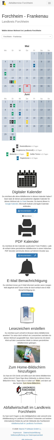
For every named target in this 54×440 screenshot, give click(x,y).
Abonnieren (27, 216)
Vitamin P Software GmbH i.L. (30, 429)
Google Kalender (11, 204)
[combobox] (27, 36)
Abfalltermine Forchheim (16, 3)
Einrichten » (27, 295)
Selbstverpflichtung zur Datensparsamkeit (27, 435)
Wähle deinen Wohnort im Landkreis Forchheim (21, 31)
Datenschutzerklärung (31, 433)
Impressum (17, 433)
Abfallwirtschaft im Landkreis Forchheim (26, 423)
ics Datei (23, 201)
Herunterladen (24, 211)
